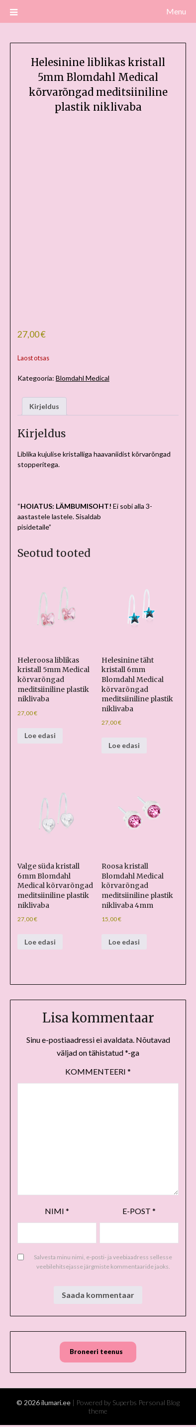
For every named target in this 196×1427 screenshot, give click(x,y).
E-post (139, 1211)
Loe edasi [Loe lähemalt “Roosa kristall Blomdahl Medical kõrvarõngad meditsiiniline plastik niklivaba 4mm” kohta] (124, 942)
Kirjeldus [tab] (44, 406)
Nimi (57, 1211)
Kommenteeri (98, 1071)
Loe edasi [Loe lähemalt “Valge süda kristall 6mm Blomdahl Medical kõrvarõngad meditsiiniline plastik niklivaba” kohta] (40, 942)
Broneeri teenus (96, 1352)
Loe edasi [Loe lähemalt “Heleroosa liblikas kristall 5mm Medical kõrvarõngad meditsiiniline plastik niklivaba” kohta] (40, 735)
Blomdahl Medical (82, 378)
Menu (176, 11)
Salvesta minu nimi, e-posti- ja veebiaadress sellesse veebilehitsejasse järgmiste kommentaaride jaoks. (103, 1262)
